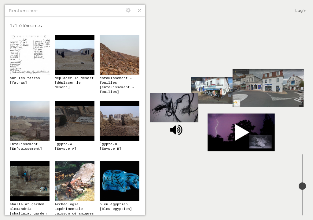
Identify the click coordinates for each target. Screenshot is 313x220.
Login (300, 10)
